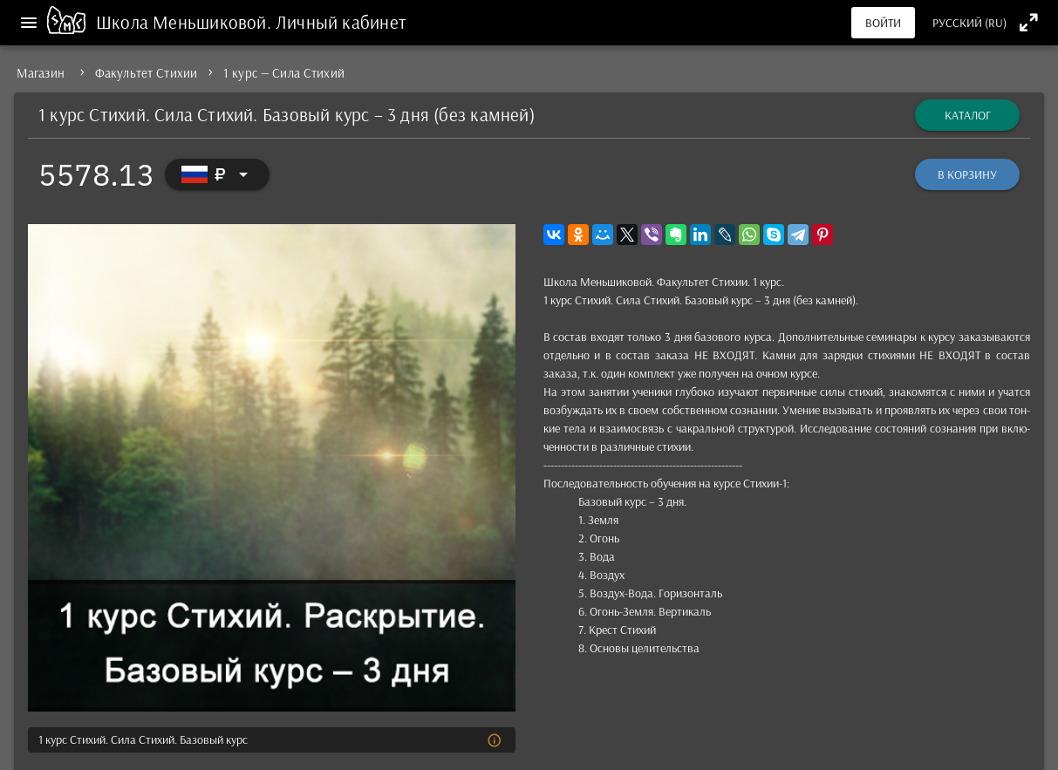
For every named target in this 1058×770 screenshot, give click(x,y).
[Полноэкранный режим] (1029, 22)
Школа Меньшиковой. (186, 21)
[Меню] (28, 22)
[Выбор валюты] (217, 174)
